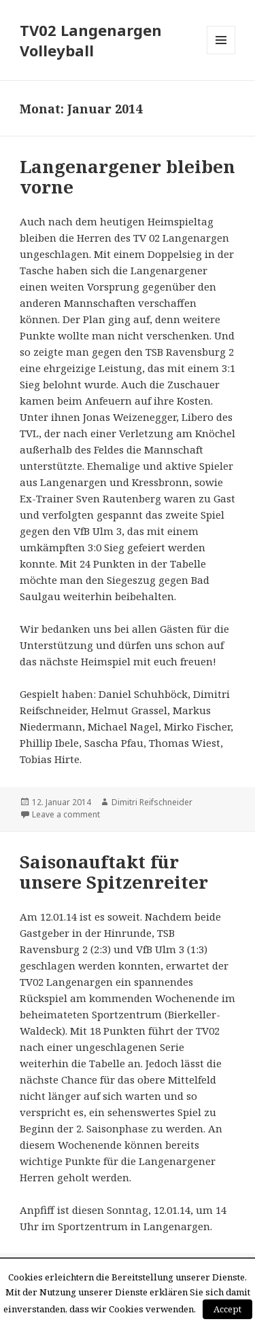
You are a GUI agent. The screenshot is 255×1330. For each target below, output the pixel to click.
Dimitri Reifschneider (152, 802)
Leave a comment (66, 814)
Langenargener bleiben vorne (127, 176)
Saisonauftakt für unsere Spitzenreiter (114, 871)
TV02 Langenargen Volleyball (91, 40)
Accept (227, 1309)
